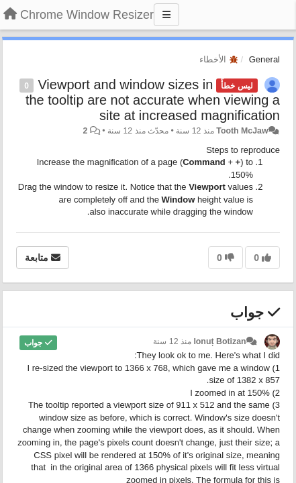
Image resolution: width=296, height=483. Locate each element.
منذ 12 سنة (172, 341)
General (264, 59)
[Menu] (166, 14)
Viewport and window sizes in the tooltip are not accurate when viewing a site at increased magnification (153, 100)
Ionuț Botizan (219, 341)
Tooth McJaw (242, 131)
